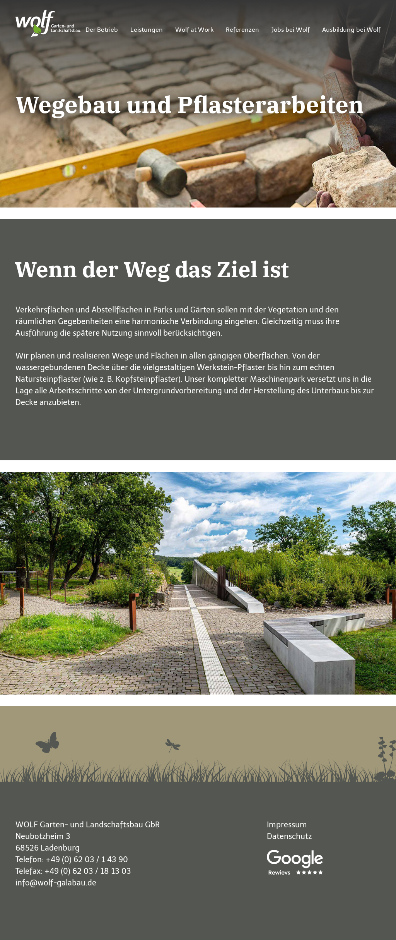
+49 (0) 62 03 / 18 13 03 (87, 871)
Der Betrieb (101, 29)
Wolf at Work (194, 29)
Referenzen (242, 29)
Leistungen (146, 29)
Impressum (287, 824)
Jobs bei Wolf (290, 29)
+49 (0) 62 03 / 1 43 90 (87, 859)
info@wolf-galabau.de (55, 882)
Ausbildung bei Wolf (351, 29)
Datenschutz (289, 836)
